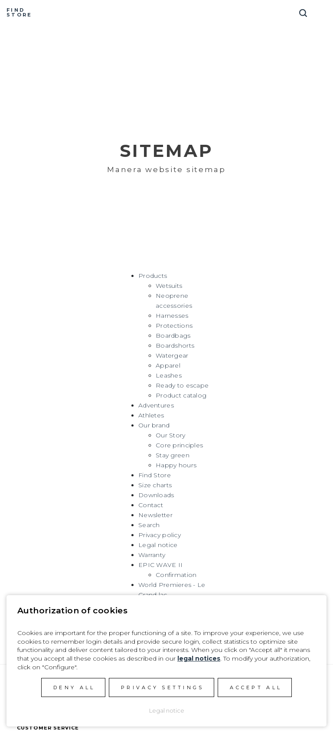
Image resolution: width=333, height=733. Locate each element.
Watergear (172, 355)
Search (149, 525)
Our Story (171, 435)
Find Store (154, 475)
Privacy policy (159, 535)
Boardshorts (175, 345)
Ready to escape (182, 385)
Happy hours (176, 465)
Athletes (151, 415)
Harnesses (172, 315)
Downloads (156, 495)
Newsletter (155, 515)
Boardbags (173, 335)
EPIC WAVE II (160, 565)
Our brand (154, 425)
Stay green (172, 455)
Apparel (168, 365)
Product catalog (181, 395)
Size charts (155, 485)
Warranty (151, 555)
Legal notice (157, 545)
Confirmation (176, 575)
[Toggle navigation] (322, 9)
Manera (166, 13)
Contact (150, 505)
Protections (174, 325)
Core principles (179, 445)
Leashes (169, 375)
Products (152, 276)
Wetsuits (169, 286)
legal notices (198, 658)
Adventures (156, 405)
